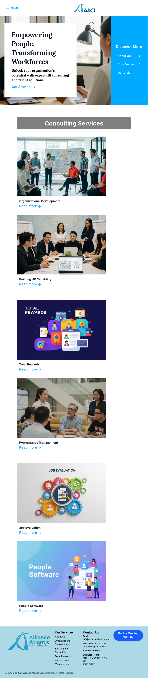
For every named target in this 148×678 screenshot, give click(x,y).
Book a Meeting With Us (128, 635)
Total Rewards (63, 656)
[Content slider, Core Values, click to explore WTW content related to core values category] (129, 64)
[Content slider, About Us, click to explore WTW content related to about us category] (129, 56)
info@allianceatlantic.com (96, 639)
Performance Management (62, 662)
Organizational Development (63, 642)
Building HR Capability (61, 650)
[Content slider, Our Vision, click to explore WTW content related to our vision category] (129, 72)
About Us (60, 636)
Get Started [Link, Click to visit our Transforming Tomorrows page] (23, 87)
